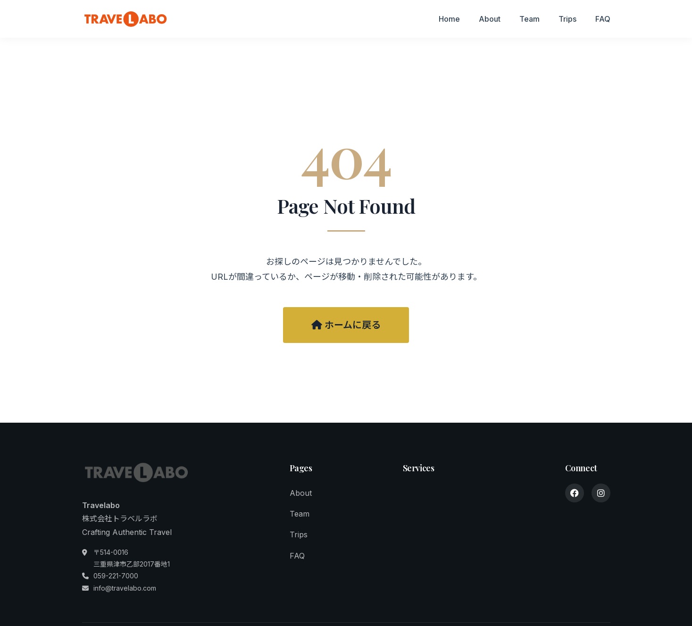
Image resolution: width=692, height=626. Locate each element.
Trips (567, 19)
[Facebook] (574, 493)
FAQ (602, 19)
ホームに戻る (346, 325)
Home (449, 19)
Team (529, 19)
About (489, 19)
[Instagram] (601, 493)
